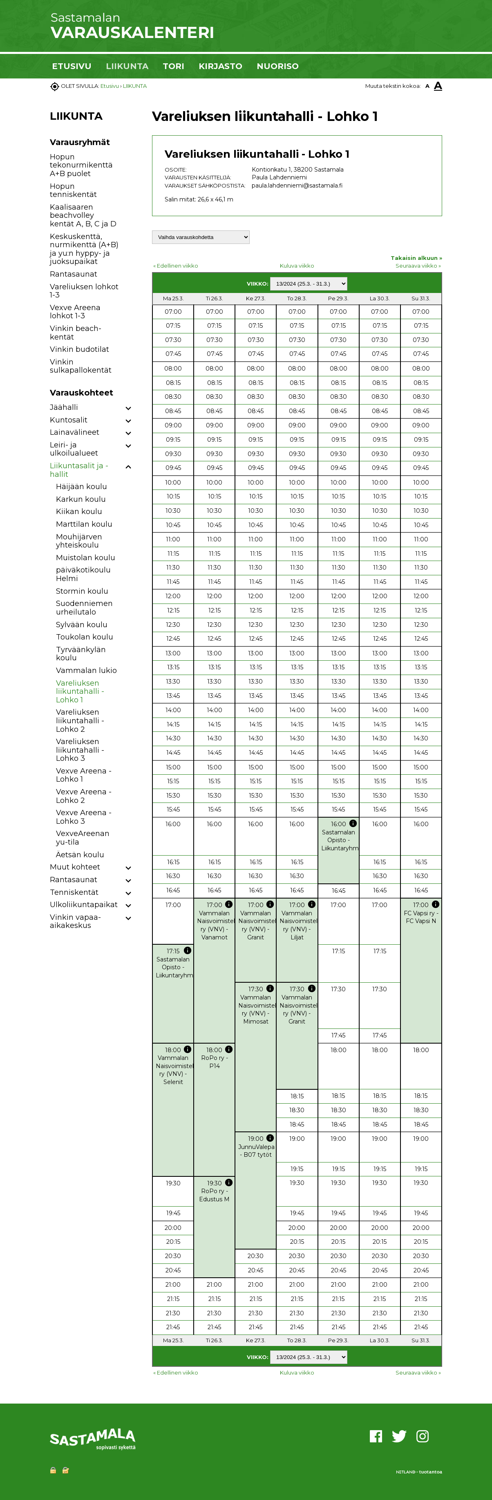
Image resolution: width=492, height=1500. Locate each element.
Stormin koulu (82, 591)
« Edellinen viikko (175, 265)
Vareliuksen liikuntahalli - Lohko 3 (80, 750)
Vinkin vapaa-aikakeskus (75, 921)
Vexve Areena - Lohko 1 (84, 775)
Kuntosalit (68, 420)
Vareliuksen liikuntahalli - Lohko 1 (80, 691)
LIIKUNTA (127, 66)
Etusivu (110, 86)
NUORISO (278, 66)
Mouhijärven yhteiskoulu (79, 541)
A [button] (427, 86)
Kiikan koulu (79, 511)
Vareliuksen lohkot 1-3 (84, 291)
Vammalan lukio (86, 670)
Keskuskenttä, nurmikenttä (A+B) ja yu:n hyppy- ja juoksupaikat (84, 249)
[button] (128, 409)
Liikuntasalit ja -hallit (79, 470)
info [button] (353, 823)
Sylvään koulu (81, 624)
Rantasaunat (73, 274)
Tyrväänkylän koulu (81, 654)
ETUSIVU (72, 66)
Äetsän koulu (80, 854)
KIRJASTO (220, 66)
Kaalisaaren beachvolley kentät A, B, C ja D (83, 215)
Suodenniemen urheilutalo (84, 608)
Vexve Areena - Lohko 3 (84, 817)
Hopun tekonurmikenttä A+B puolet (81, 165)
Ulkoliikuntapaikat (84, 904)
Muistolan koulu (85, 557)
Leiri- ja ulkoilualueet (74, 449)
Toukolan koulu (84, 637)
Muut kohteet (75, 867)
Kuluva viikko (297, 265)
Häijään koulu (81, 486)
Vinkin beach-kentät (75, 333)
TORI (173, 66)
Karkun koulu (81, 499)
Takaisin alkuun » (416, 258)
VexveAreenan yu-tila (83, 838)
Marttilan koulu (84, 524)
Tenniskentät (74, 892)
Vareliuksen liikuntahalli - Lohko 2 (80, 720)
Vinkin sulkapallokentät (81, 366)
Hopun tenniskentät (73, 190)
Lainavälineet (74, 432)
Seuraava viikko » (418, 265)
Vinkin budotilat (79, 349)
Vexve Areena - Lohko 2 (84, 796)
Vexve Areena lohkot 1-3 (75, 312)
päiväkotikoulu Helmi (83, 574)
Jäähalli (64, 407)
